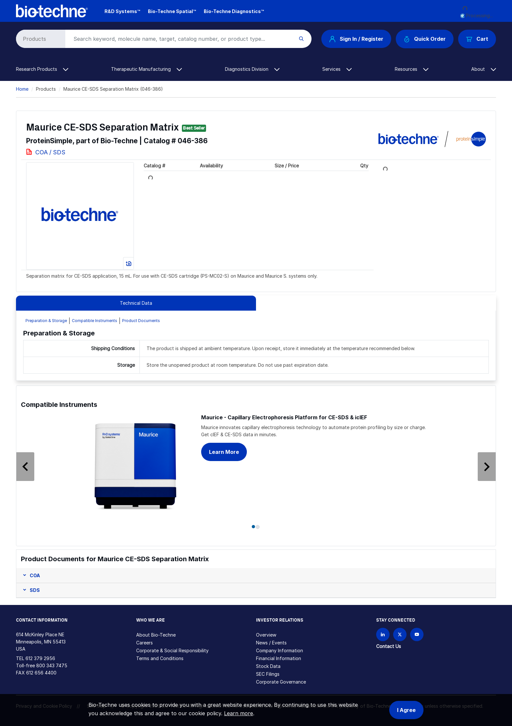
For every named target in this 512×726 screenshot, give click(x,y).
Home (22, 89)
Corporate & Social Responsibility (172, 650)
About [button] (483, 69)
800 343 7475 (51, 665)
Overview (266, 635)
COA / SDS (50, 152)
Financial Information (278, 658)
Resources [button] (411, 69)
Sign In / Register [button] (356, 39)
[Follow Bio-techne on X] (400, 634)
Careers (144, 642)
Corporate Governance (281, 682)
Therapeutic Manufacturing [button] (146, 69)
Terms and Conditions (160, 658)
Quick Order (425, 39)
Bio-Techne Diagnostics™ (234, 11)
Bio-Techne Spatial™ (172, 11)
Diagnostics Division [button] (252, 69)
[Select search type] (39, 39)
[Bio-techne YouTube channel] (417, 634)
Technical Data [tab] (136, 303)
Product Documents (141, 320)
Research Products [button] (42, 69)
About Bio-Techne (156, 635)
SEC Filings (268, 674)
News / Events (271, 642)
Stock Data (268, 666)
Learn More (224, 452)
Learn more (238, 713)
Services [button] (337, 69)
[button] (30, 455)
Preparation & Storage (46, 320)
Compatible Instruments (94, 320)
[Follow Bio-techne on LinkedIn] (383, 634)
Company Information (279, 650)
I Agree (406, 710)
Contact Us (388, 646)
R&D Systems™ (122, 11)
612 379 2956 (40, 658)
